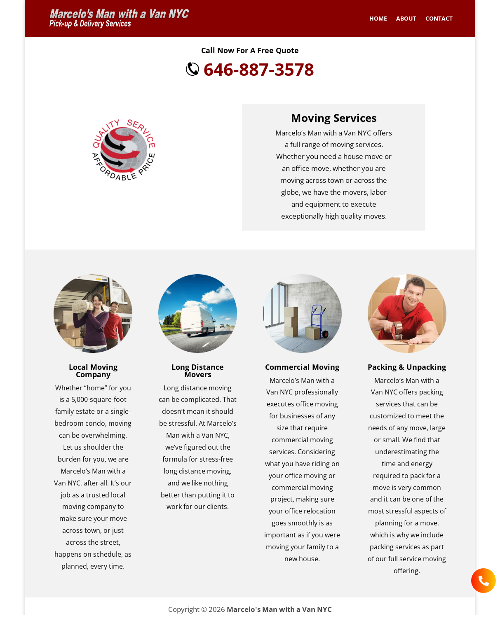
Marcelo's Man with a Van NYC (279, 609)
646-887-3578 (250, 69)
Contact (439, 19)
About (406, 19)
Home (378, 19)
